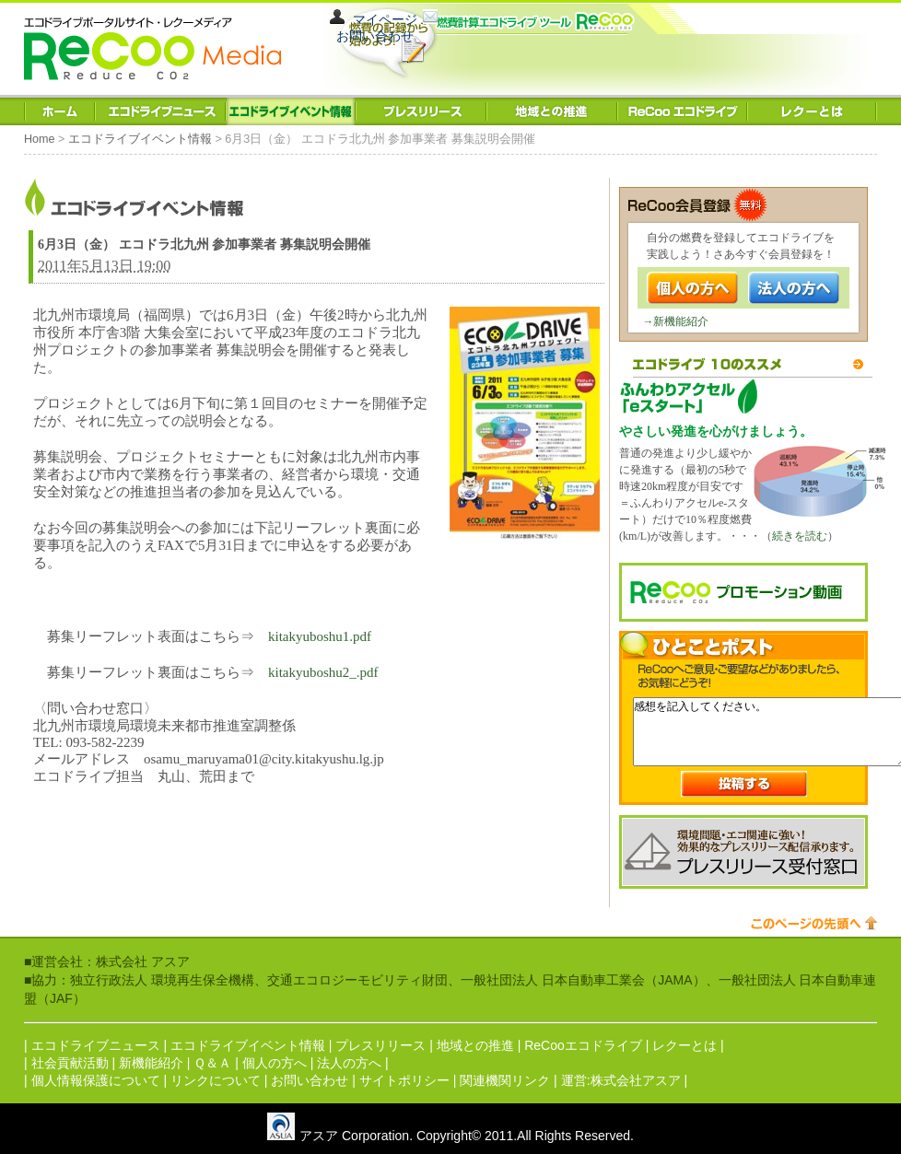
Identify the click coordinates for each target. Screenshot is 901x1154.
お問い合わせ (375, 36)
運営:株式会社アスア (621, 1080)
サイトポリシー (404, 1080)
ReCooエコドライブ (583, 1045)
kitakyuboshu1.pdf (319, 636)
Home (39, 139)
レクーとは (684, 1045)
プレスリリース (380, 1045)
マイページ (385, 19)
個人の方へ (274, 1062)
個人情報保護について (95, 1080)
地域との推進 (475, 1045)
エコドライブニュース (95, 1045)
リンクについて (215, 1080)
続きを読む (799, 536)
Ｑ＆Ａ (212, 1062)
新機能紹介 (680, 321)
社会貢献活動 (70, 1062)
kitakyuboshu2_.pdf (323, 672)
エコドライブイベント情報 (140, 139)
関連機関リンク (505, 1080)
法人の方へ (349, 1062)
